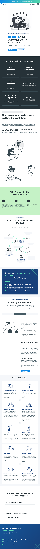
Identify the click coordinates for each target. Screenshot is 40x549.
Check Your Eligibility (12, 49)
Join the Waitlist (32, 4)
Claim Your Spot (5, 533)
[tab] (8, 314)
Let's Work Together (25, 371)
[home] (3, 4)
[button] (38, 4)
